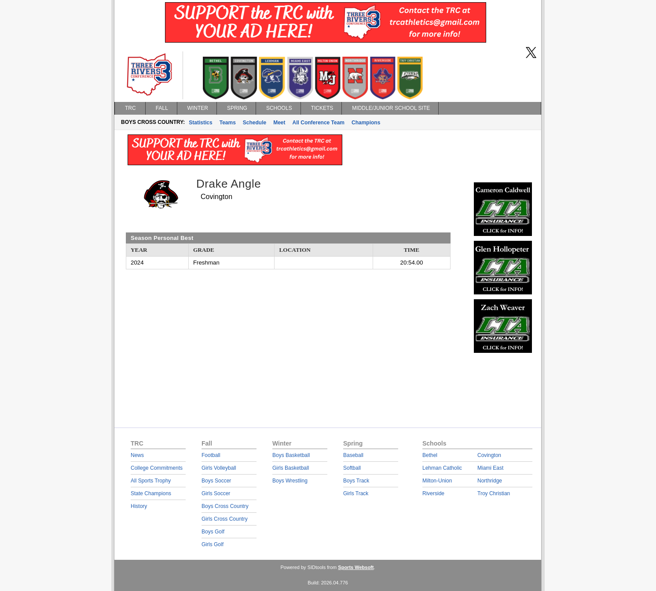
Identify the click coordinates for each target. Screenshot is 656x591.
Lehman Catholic (442, 468)
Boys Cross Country (225, 506)
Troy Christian (493, 493)
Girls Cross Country (225, 519)
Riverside (433, 493)
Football (211, 455)
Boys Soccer (216, 481)
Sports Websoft (356, 567)
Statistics (200, 123)
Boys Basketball (291, 455)
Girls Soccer (216, 493)
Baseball (353, 455)
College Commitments (157, 468)
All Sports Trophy (151, 481)
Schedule (254, 123)
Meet (279, 123)
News (137, 455)
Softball (352, 468)
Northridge (489, 481)
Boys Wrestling (290, 481)
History (139, 506)
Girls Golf (213, 544)
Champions (366, 123)
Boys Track (356, 481)
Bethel (429, 455)
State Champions (151, 493)
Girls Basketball (290, 468)
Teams (228, 123)
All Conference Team (318, 123)
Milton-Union (437, 481)
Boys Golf (213, 532)
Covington (489, 455)
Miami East (490, 468)
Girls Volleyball (219, 468)
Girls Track (355, 493)
